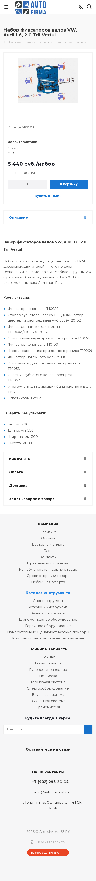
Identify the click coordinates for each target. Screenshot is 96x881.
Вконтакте (35, 759)
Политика (48, 532)
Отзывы (48, 538)
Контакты (48, 557)
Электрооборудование (48, 688)
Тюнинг (48, 657)
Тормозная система (48, 682)
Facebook (46, 759)
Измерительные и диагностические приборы (48, 632)
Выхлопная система (48, 701)
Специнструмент (48, 601)
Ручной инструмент (48, 613)
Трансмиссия (48, 707)
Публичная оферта (48, 582)
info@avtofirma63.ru (51, 792)
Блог (48, 551)
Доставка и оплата (48, 544)
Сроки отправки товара (48, 576)
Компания (48, 524)
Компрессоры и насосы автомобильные (48, 638)
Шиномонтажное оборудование (48, 619)
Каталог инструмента (48, 593)
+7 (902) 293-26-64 (50, 782)
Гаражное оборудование (48, 626)
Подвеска (48, 676)
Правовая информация (48, 563)
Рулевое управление (48, 669)
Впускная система (48, 694)
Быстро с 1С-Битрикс (45, 852)
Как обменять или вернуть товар (48, 569)
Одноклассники (58, 759)
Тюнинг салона (48, 663)
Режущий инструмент (48, 607)
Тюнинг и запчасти (48, 649)
